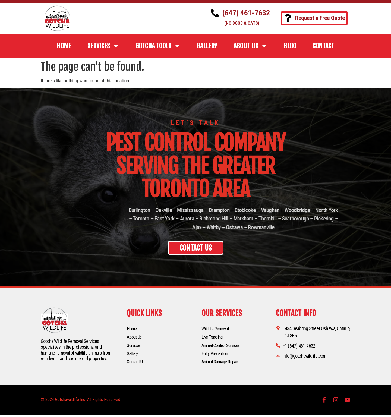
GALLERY (207, 46)
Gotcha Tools (158, 46)
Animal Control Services (222, 346)
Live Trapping (213, 337)
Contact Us (136, 363)
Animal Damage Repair (220, 363)
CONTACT (323, 46)
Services (135, 346)
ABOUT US (250, 46)
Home (132, 329)
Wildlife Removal (215, 329)
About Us (135, 337)
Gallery (132, 355)
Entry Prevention (216, 355)
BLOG (290, 46)
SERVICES (103, 46)
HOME (64, 46)
